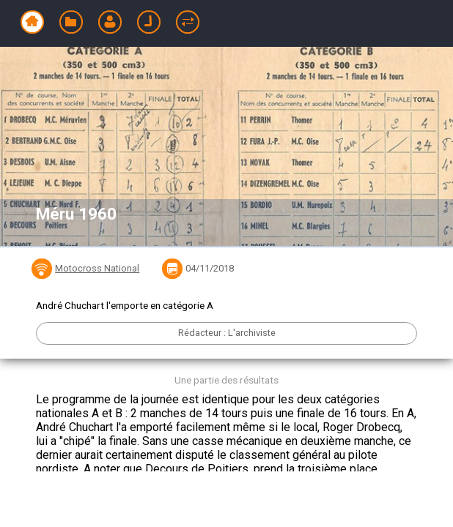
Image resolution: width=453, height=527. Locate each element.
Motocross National (97, 268)
